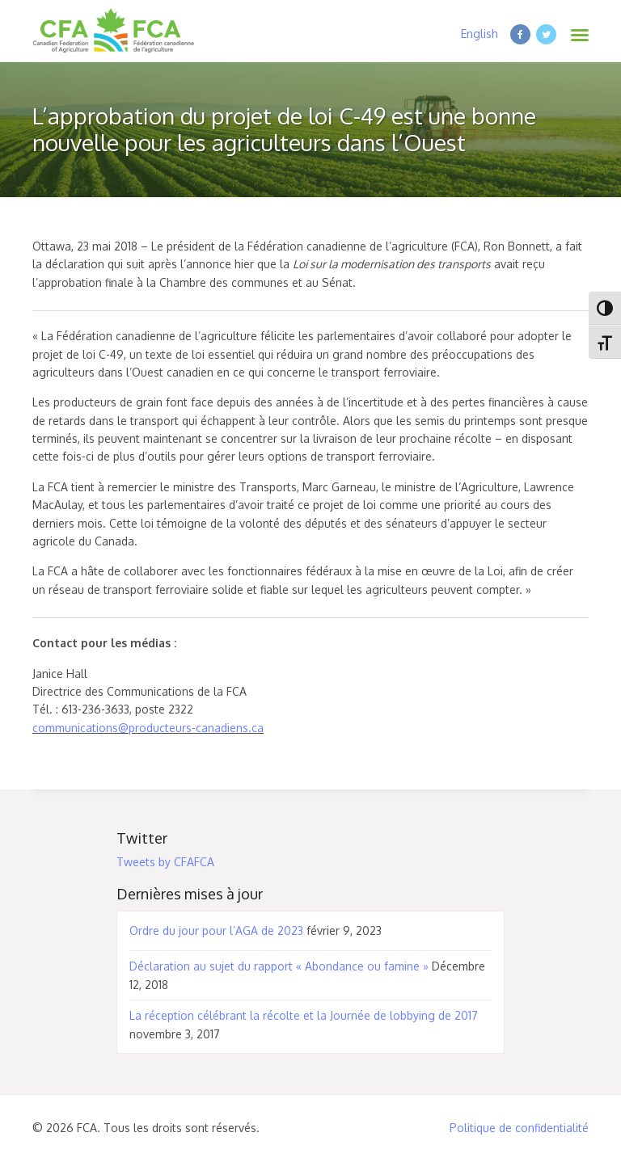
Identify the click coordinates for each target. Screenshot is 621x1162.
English (479, 33)
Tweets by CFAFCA (165, 862)
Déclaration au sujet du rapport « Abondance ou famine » (279, 966)
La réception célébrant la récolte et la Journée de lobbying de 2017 (303, 1015)
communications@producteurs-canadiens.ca (148, 728)
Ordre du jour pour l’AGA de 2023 (216, 930)
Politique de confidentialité (519, 1128)
